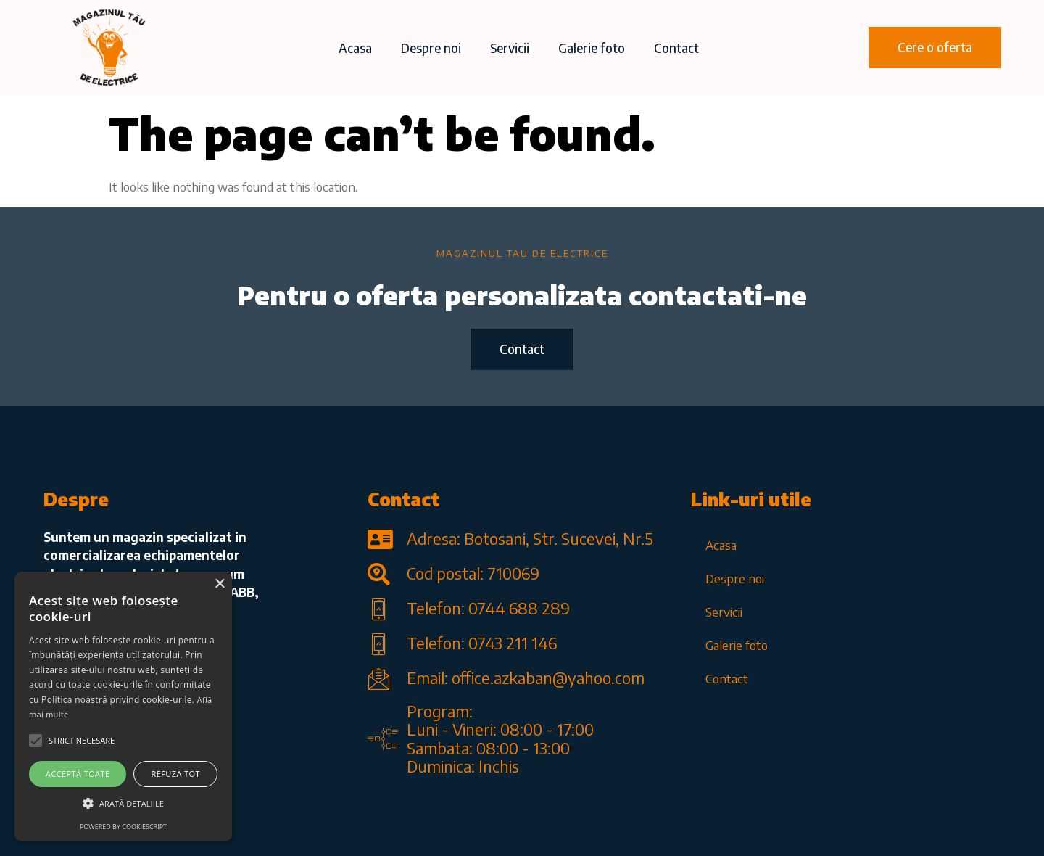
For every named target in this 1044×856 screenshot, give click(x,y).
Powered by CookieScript (123, 826)
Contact (676, 48)
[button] (935, 47)
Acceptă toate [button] (77, 773)
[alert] (123, 706)
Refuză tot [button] (176, 773)
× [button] (219, 584)
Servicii (509, 48)
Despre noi (431, 48)
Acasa (355, 48)
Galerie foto (591, 48)
